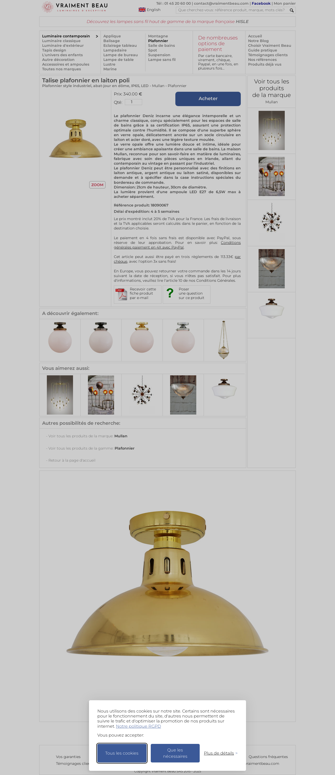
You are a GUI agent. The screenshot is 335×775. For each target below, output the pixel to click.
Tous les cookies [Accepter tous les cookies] (121, 753)
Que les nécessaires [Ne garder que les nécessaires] (175, 753)
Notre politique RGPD (138, 726)
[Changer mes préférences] (218, 753)
